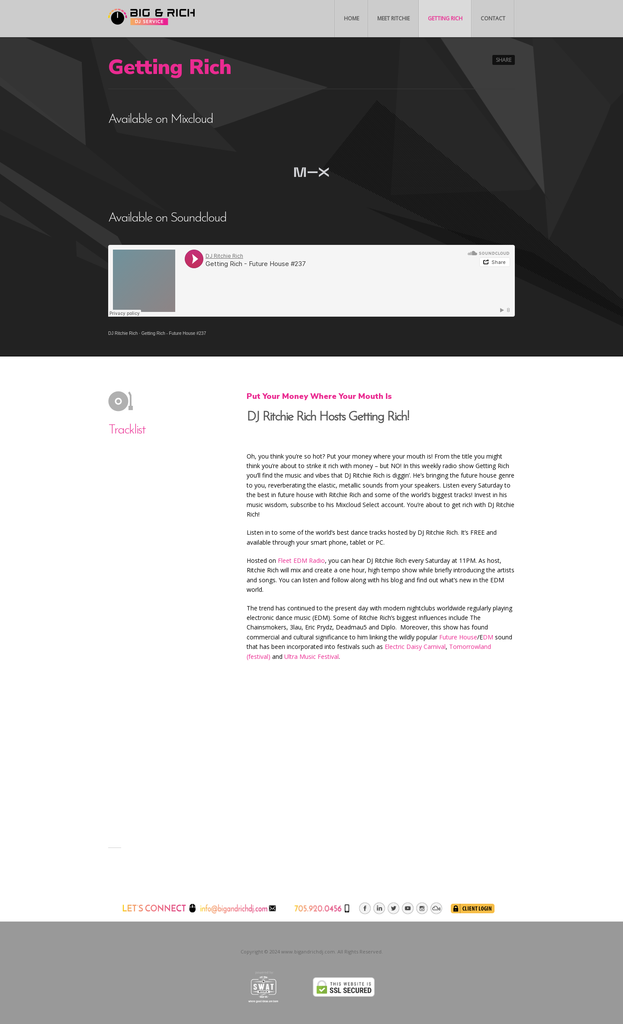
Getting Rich (445, 18)
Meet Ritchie (393, 18)
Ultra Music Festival (311, 656)
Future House (458, 637)
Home (351, 18)
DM (488, 637)
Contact (493, 18)
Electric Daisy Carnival (415, 646)
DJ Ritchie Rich (123, 333)
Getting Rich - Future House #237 (173, 333)
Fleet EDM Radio (301, 560)
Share (503, 60)
